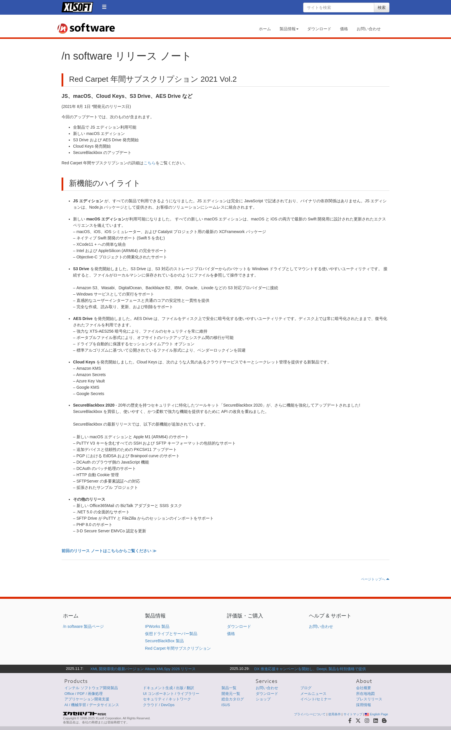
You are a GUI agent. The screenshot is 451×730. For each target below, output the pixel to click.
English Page (376, 714)
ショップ (263, 699)
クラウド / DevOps (159, 705)
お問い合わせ (369, 28)
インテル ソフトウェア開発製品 (91, 688)
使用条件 (334, 714)
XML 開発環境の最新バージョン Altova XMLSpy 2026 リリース (143, 669)
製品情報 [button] (289, 28)
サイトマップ (352, 714)
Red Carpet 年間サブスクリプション (178, 648)
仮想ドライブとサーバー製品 (171, 633)
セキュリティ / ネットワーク (167, 699)
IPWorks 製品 (157, 626)
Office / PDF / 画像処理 (83, 693)
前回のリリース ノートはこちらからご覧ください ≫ (109, 550)
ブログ (306, 688)
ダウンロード (319, 28)
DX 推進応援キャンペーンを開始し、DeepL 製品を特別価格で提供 (310, 669)
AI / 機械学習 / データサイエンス (91, 705)
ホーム (265, 28)
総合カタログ (232, 699)
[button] (104, 7)
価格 (344, 28)
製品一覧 (228, 688)
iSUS (225, 705)
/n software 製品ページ (83, 626)
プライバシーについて (310, 714)
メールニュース (313, 693)
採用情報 (363, 705)
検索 (382, 7)
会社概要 (363, 688)
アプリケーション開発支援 (86, 699)
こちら (150, 163)
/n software (86, 28)
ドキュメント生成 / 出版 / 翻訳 (168, 688)
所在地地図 (365, 693)
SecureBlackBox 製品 (164, 640)
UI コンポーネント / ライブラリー (171, 693)
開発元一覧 (230, 693)
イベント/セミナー (315, 699)
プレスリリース (369, 699)
